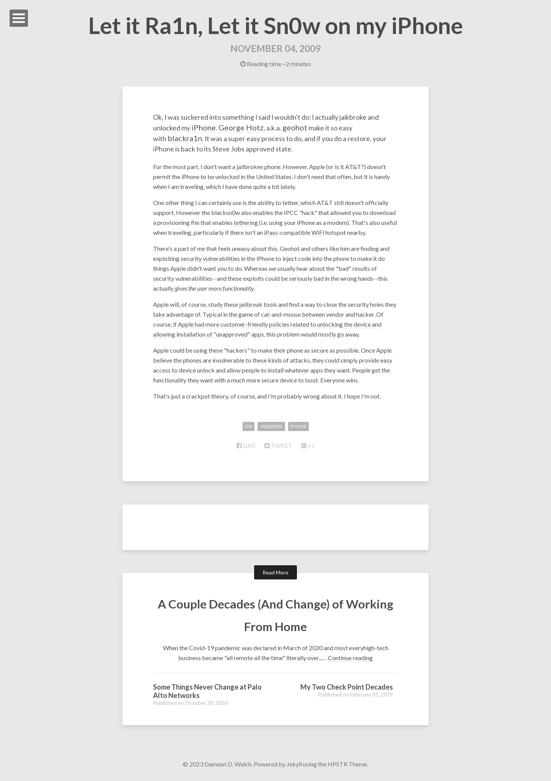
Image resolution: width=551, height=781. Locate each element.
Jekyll (294, 765)
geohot (352, 128)
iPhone (258, 128)
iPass (271, 233)
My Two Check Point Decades (346, 688)
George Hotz (296, 128)
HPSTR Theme (347, 765)
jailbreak (250, 305)
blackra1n (213, 138)
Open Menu (19, 18)
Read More (275, 573)
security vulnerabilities (210, 259)
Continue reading (350, 658)
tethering (246, 223)
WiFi (317, 233)
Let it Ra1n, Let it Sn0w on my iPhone (275, 25)
